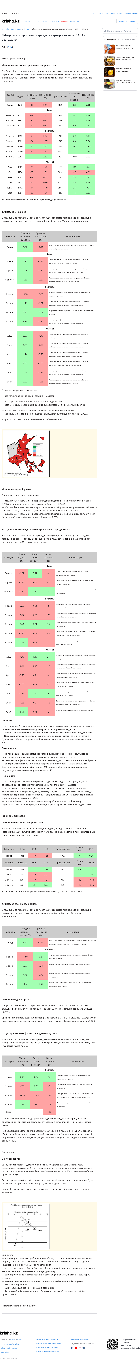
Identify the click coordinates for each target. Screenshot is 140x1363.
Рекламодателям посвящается (47, 1339)
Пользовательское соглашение (47, 1347)
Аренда (36, 21)
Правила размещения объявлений (48, 1343)
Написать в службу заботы (9, 1344)
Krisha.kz (5, 29)
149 (10, 46)
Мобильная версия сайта (80, 1339)
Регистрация (116, 13)
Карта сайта (4, 1352)
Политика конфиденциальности (47, 1351)
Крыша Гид (74, 21)
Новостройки (54, 21)
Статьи (26, 29)
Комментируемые (126, 39)
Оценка (44, 21)
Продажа (27, 21)
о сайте (12, 1340)
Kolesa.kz (5, 13)
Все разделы (16, 29)
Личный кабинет (131, 13)
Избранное (103, 13)
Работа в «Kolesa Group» (8, 1348)
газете (19, 1340)
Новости (64, 21)
